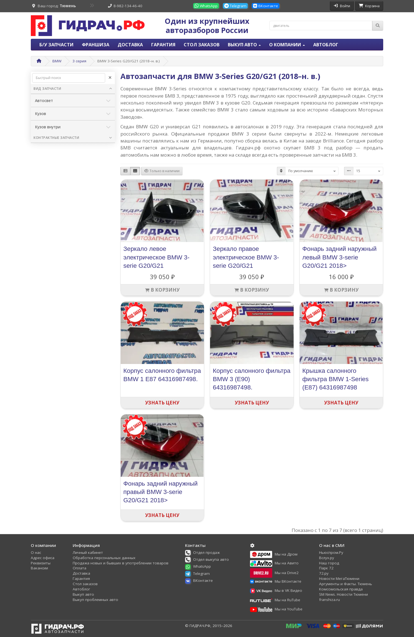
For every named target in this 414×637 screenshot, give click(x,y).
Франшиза (95, 45)
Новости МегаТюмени (339, 578)
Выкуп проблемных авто (95, 599)
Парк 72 (326, 567)
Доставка (130, 45)
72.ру (324, 573)
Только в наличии (162, 171)
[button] (204, 552)
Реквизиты (41, 562)
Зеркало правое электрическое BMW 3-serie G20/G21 (246, 257)
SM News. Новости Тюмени (343, 594)
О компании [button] (287, 45)
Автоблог (325, 45)
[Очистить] (110, 77)
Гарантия (163, 45)
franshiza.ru (329, 599)
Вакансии (39, 567)
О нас (36, 552)
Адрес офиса (42, 557)
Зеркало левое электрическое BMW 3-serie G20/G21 (156, 257)
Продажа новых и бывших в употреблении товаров (120, 562)
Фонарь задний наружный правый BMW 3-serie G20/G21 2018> (160, 492)
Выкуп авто (83, 594)
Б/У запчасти (56, 45)
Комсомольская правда (341, 589)
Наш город (329, 562)
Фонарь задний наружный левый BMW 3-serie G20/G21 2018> (339, 257)
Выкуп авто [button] (244, 45)
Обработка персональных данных (104, 557)
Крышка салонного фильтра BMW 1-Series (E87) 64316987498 (335, 379)
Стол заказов (201, 45)
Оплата (79, 567)
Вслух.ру (326, 557)
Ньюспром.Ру (331, 552)
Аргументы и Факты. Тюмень (345, 583)
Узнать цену (162, 402)
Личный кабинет (88, 552)
